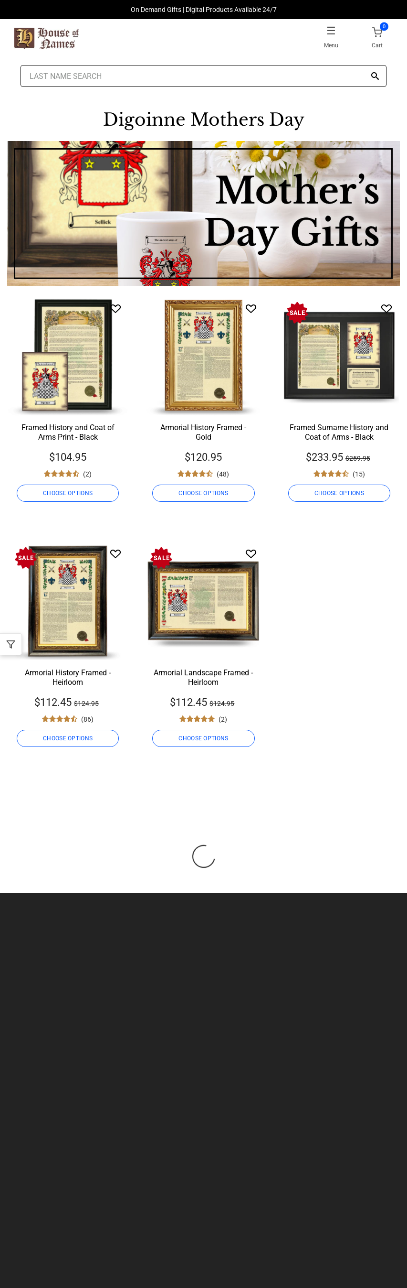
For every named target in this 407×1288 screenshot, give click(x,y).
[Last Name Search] (204, 76)
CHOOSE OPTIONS (68, 493)
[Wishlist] (115, 308)
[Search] (375, 77)
